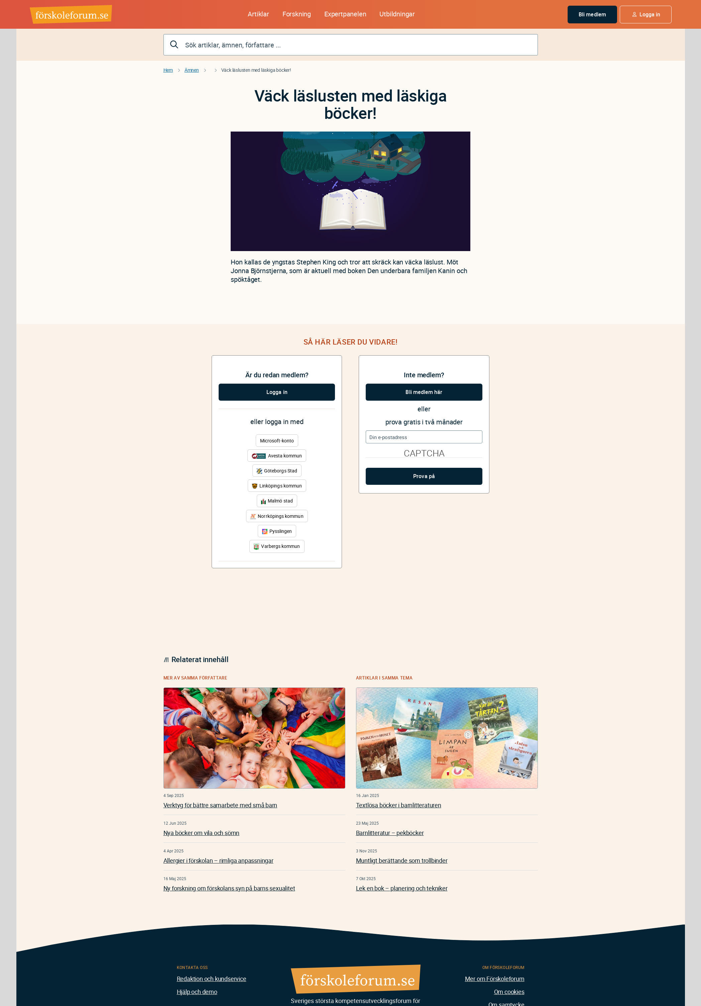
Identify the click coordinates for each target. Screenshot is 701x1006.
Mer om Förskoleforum (494, 979)
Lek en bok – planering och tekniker (402, 888)
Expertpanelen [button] (345, 13)
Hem (168, 70)
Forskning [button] (296, 13)
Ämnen (192, 70)
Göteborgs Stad (277, 470)
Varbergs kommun (277, 546)
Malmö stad (277, 500)
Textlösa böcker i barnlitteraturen (398, 805)
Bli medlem (592, 14)
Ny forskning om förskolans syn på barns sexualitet (229, 888)
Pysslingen (277, 531)
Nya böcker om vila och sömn (201, 833)
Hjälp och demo (197, 992)
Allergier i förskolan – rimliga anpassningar (218, 860)
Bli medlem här (423, 392)
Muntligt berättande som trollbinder (402, 860)
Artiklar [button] (258, 13)
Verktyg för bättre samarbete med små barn (220, 805)
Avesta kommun (277, 455)
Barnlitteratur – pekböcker (390, 833)
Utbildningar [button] (397, 13)
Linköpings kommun (277, 485)
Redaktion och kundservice (211, 979)
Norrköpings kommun (276, 516)
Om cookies (509, 992)
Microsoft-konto (277, 440)
